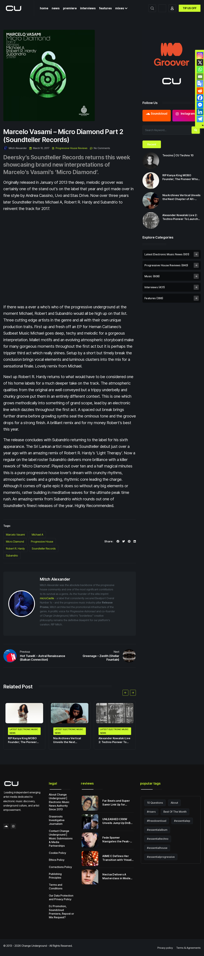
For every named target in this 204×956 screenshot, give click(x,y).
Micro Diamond (15, 541)
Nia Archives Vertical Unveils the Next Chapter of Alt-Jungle (67, 740)
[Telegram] (200, 119)
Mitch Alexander (15, 148)
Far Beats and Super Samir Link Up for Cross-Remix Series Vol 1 (118, 802)
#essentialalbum (157, 829)
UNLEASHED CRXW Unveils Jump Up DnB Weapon (116, 821)
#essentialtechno (157, 838)
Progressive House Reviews (71, 148)
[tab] (151, 144)
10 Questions (155, 802)
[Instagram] (200, 55)
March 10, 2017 (39, 148)
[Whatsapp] (200, 69)
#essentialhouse (157, 848)
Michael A (37, 534)
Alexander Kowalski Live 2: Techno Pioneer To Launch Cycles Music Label (115, 740)
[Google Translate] (200, 83)
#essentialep (182, 820)
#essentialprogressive (161, 856)
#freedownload (156, 820)
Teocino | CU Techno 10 (178, 155)
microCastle (47, 598)
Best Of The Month (175, 811)
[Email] (200, 76)
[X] (200, 62)
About (174, 802)
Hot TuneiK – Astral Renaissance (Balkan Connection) (42, 657)
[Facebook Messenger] (200, 104)
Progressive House (42, 541)
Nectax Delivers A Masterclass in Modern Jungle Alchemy (117, 876)
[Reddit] (200, 90)
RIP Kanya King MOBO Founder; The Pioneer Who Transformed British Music (22, 740)
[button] (125, 693)
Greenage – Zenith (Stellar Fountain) (101, 657)
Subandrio (12, 555)
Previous (25, 651)
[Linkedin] (200, 111)
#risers (151, 811)
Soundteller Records (44, 548)
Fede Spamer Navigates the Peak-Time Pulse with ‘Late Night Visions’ (116, 839)
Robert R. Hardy (15, 548)
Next (116, 651)
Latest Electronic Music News (24, 731)
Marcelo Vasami (15, 534)
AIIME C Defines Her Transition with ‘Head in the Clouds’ (116, 858)
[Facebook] (200, 97)
